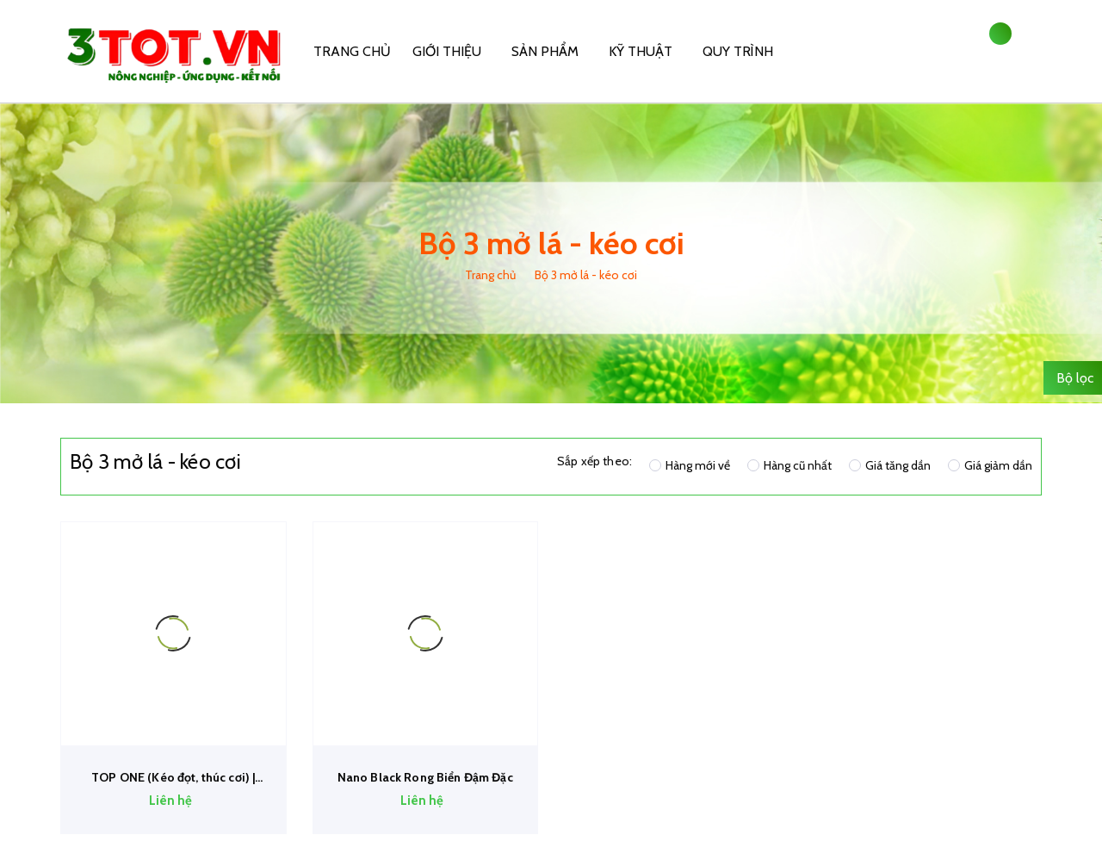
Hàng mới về (689, 465)
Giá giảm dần (990, 465)
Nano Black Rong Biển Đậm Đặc (425, 777)
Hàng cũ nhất (789, 465)
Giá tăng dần (890, 465)
